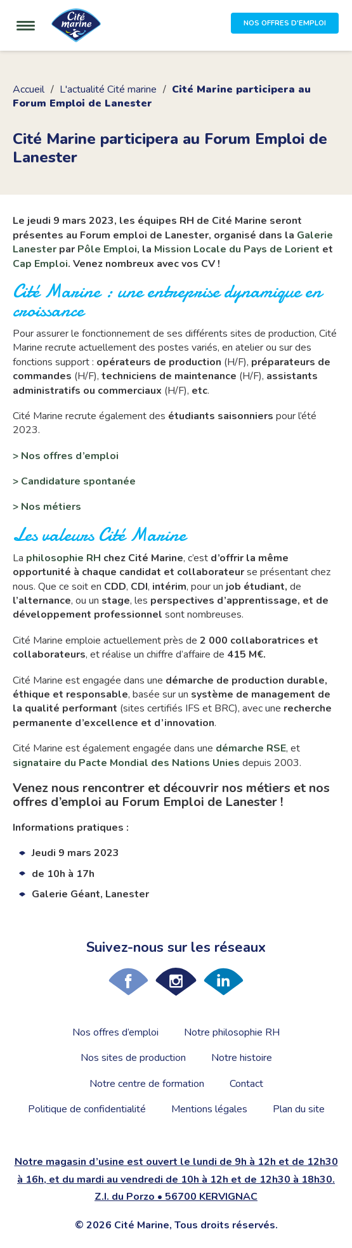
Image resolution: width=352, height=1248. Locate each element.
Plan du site (299, 1109)
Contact (246, 1084)
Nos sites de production (133, 1058)
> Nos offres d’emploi (66, 456)
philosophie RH (63, 558)
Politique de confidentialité (87, 1109)
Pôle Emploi (107, 249)
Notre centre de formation (146, 1084)
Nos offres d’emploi (115, 1032)
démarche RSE (251, 748)
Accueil (28, 89)
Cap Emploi (40, 264)
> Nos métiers (47, 507)
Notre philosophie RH (232, 1032)
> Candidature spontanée (74, 481)
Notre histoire (241, 1058)
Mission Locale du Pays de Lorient (237, 249)
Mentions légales (209, 1109)
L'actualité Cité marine (108, 89)
